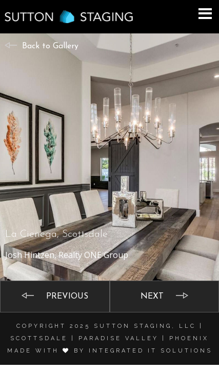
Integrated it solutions (150, 350)
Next (152, 296)
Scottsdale (39, 338)
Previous (67, 296)
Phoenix (189, 338)
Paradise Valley (118, 338)
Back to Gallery (50, 46)
